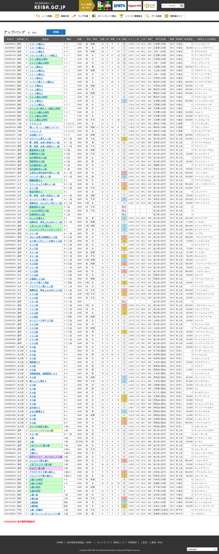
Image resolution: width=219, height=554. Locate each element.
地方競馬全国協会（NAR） (80, 542)
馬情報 (56, 32)
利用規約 (132, 542)
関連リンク (119, 542)
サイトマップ (103, 542)
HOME (60, 542)
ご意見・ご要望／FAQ (151, 542)
